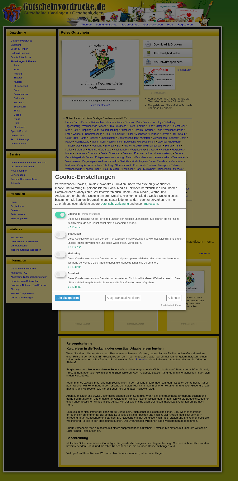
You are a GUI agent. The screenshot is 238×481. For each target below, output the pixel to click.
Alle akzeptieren (68, 297)
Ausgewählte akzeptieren (123, 297)
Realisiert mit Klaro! (171, 305)
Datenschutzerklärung (114, 203)
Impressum (150, 203)
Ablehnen (174, 297)
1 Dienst (74, 227)
